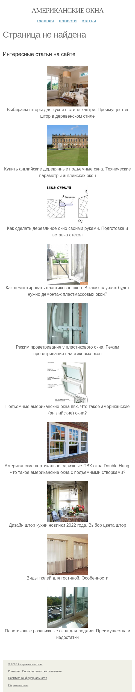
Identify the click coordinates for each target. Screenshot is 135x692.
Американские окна (67, 10)
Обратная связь (18, 685)
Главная (45, 21)
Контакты (14, 671)
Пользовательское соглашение (42, 671)
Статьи (89, 21)
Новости (68, 21)
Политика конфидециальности (27, 677)
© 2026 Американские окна (25, 664)
